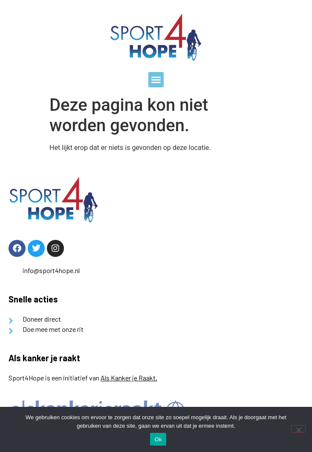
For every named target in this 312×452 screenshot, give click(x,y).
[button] (156, 79)
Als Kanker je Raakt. (129, 378)
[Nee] (298, 429)
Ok (158, 439)
